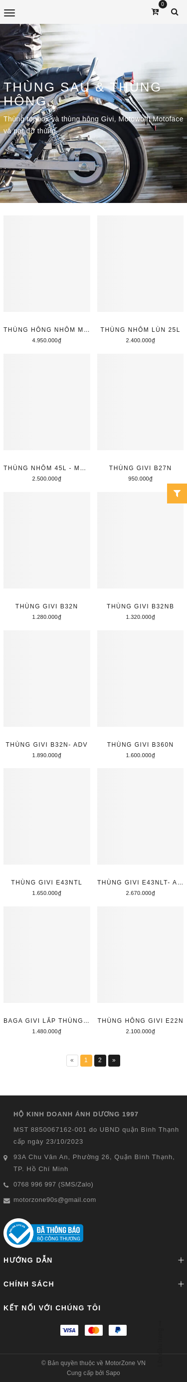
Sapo (113, 1373)
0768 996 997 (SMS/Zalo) (53, 1184)
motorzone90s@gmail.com (54, 1199)
